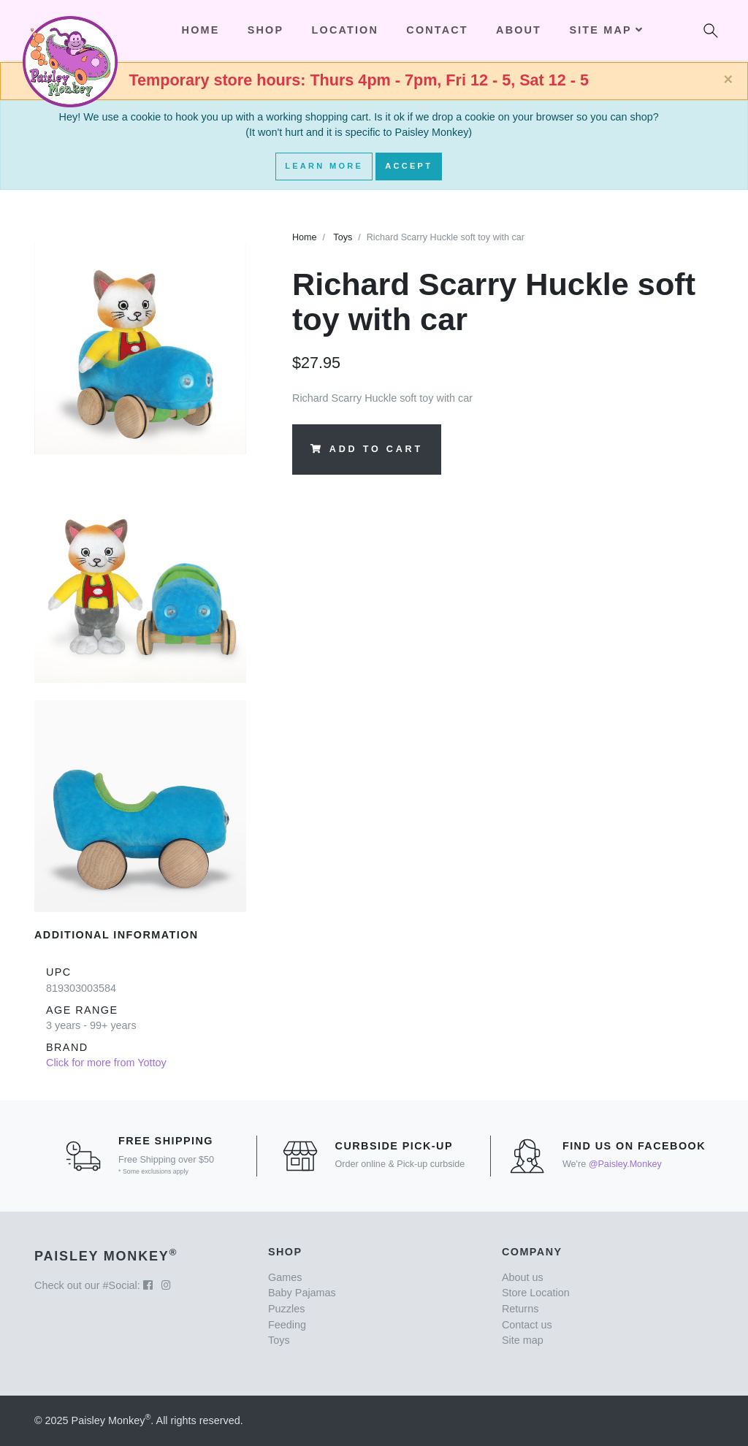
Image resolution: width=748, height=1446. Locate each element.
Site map (522, 1340)
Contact (437, 30)
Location (345, 30)
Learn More (324, 165)
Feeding (287, 1325)
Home (304, 237)
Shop (265, 30)
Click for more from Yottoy (106, 1062)
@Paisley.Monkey (625, 1164)
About (518, 30)
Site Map (606, 30)
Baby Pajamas (302, 1292)
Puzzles (286, 1309)
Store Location (536, 1292)
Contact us (527, 1325)
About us (522, 1277)
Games (285, 1277)
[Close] (728, 79)
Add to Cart (366, 449)
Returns (520, 1309)
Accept (408, 165)
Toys (342, 237)
